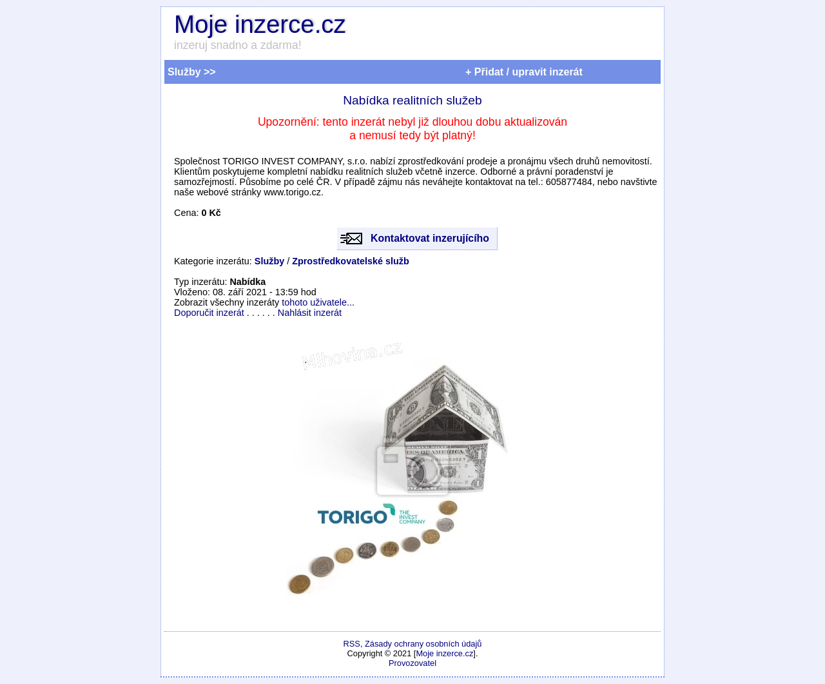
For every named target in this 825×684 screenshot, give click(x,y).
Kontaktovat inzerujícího (430, 238)
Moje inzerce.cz (260, 24)
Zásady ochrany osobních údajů (423, 644)
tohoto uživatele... (318, 302)
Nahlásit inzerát (310, 313)
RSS (352, 644)
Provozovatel (412, 663)
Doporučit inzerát (209, 313)
